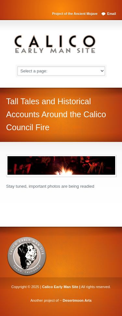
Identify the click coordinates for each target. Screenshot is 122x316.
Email (111, 14)
